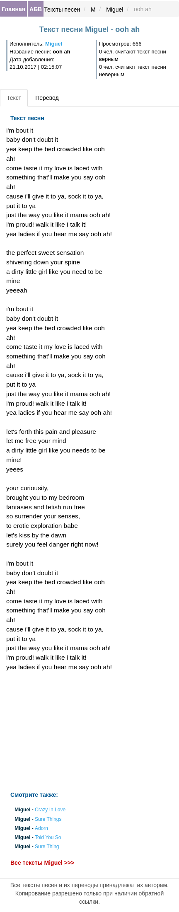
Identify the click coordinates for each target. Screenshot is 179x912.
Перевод (46, 97)
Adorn (41, 828)
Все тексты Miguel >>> (42, 862)
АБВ (35, 9)
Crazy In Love (50, 810)
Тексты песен (62, 9)
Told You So (48, 838)
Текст (14, 97)
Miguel (114, 9)
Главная (13, 9)
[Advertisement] (59, 731)
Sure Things (48, 819)
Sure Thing (47, 847)
